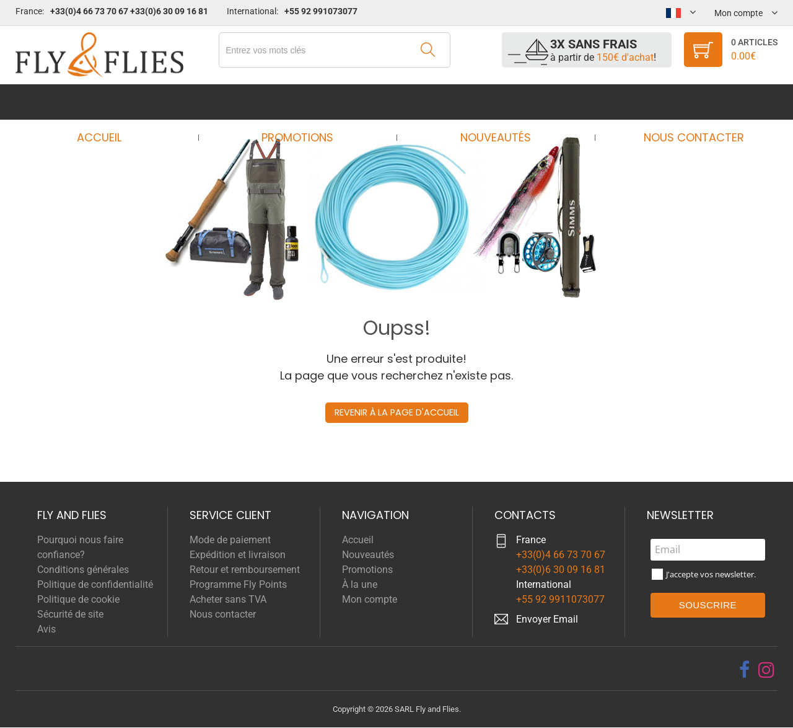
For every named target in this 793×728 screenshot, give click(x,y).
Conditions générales (83, 569)
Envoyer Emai (546, 619)
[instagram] (766, 669)
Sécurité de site (70, 614)
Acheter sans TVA (228, 599)
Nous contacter (682, 102)
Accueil (111, 102)
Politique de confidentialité (95, 584)
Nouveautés (492, 102)
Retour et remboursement (245, 569)
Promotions (301, 102)
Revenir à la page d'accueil (396, 412)
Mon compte (369, 599)
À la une (359, 584)
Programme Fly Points (238, 584)
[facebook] (744, 669)
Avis (46, 629)
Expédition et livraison (238, 555)
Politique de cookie (78, 599)
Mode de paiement (230, 540)
